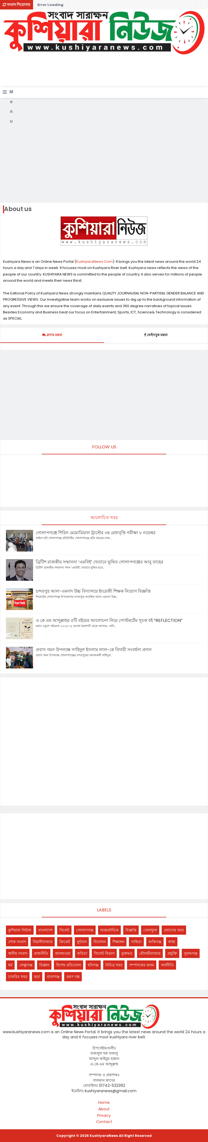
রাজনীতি (41, 953)
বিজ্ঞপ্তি (130, 930)
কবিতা (82, 953)
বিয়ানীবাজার (43, 941)
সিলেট (64, 930)
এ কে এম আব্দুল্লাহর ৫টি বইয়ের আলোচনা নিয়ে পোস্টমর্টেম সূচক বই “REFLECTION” (109, 620)
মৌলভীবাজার (150, 953)
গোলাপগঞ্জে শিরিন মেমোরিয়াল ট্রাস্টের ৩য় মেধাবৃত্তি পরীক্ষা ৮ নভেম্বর (95, 533)
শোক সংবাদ (17, 941)
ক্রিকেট (64, 941)
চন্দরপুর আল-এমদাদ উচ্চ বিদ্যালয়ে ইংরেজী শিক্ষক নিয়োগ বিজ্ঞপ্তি (93, 591)
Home (104, 1102)
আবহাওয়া (62, 953)
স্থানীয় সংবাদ (17, 953)
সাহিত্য (136, 941)
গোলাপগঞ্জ (84, 930)
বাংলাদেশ (45, 930)
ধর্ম (10, 965)
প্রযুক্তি (172, 953)
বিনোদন (99, 941)
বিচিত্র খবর (113, 965)
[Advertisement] (101, 73)
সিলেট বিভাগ (104, 953)
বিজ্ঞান (44, 965)
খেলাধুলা (150, 930)
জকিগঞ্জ (154, 941)
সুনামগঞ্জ (190, 953)
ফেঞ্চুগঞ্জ (25, 965)
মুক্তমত (126, 953)
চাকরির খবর (17, 976)
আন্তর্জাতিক (109, 930)
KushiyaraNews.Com (94, 261)
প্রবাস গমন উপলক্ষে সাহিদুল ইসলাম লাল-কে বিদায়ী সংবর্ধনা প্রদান (94, 650)
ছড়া (37, 976)
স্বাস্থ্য (171, 941)
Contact (104, 1122)
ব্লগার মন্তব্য (52, 334)
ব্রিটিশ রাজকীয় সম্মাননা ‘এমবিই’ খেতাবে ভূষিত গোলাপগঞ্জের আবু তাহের (99, 562)
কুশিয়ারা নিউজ (19, 930)
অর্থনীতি (167, 965)
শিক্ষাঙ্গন (118, 941)
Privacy (104, 1115)
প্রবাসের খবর (174, 930)
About (104, 1109)
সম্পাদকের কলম (141, 965)
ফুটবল (82, 941)
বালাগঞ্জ (53, 976)
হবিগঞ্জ (93, 965)
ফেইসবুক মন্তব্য (156, 334)
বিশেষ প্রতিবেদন (68, 965)
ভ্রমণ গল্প (73, 976)
